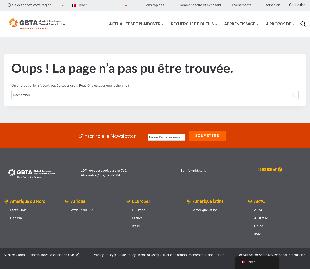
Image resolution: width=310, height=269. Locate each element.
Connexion (297, 5)
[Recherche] (303, 24)
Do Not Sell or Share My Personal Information (271, 254)
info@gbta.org (195, 170)
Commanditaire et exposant (199, 5)
